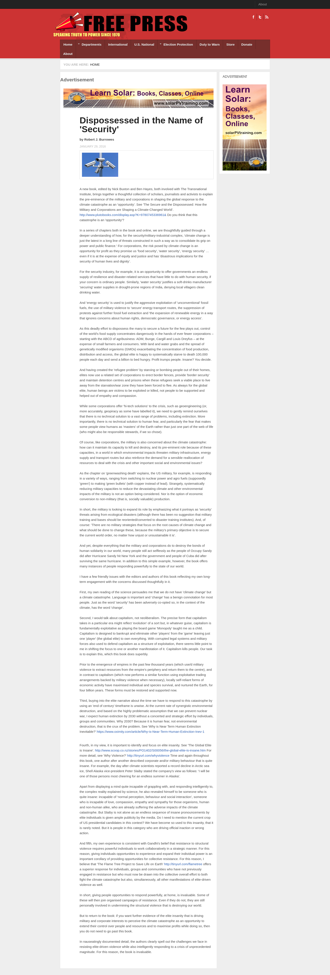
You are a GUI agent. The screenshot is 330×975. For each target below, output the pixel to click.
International (117, 44)
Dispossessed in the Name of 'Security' (141, 124)
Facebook (253, 17)
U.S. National (144, 44)
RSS (266, 17)
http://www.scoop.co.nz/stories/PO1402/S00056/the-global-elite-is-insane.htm (150, 750)
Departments (89, 45)
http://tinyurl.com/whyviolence (148, 755)
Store (230, 44)
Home (67, 44)
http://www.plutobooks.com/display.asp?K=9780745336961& (123, 215)
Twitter (260, 17)
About (262, 4)
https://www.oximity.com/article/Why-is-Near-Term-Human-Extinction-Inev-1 (150, 731)
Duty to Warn (210, 44)
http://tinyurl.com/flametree (183, 864)
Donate (246, 44)
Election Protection (175, 45)
